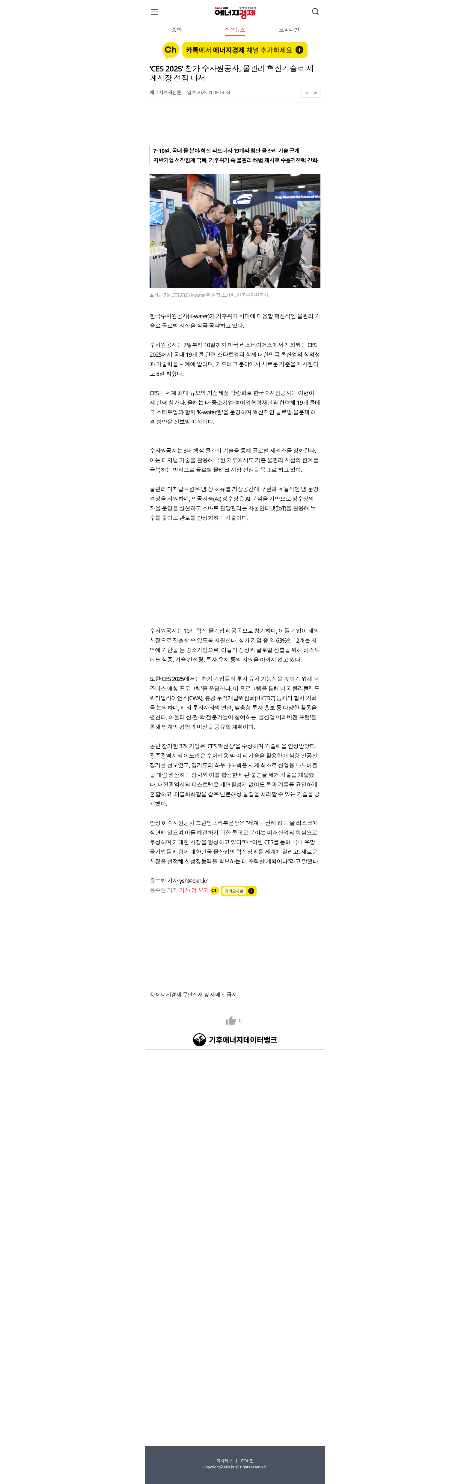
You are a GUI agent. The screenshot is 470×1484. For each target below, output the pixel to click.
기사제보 (224, 1461)
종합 (176, 30)
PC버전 (247, 1461)
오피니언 (289, 30)
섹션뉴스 (235, 30)
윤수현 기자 (180, 890)
